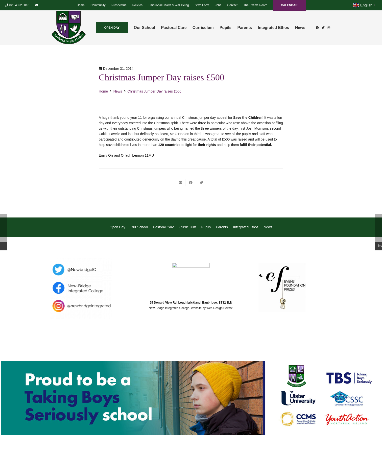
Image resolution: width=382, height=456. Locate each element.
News (268, 227)
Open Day (117, 227)
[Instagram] (329, 28)
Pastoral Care (163, 227)
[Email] (37, 5)
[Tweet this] (201, 182)
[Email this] (180, 182)
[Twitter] (323, 28)
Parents (222, 227)
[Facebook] (317, 28)
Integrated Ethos (246, 227)
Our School (139, 227)
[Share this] (191, 182)
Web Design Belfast (219, 308)
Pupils (206, 227)
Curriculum (187, 227)
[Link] (68, 27)
